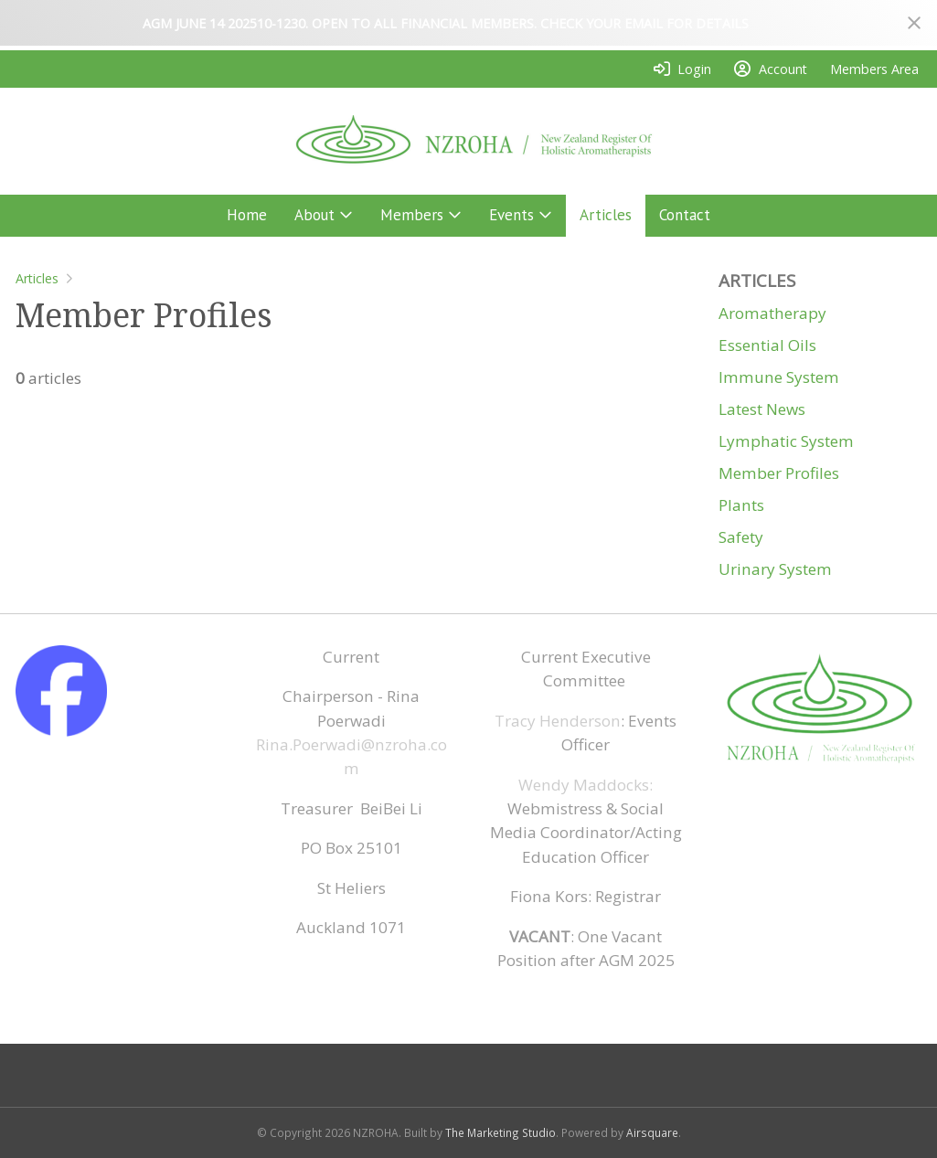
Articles (37, 278)
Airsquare (652, 1132)
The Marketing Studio (500, 1132)
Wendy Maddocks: (585, 784)
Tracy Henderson (558, 720)
